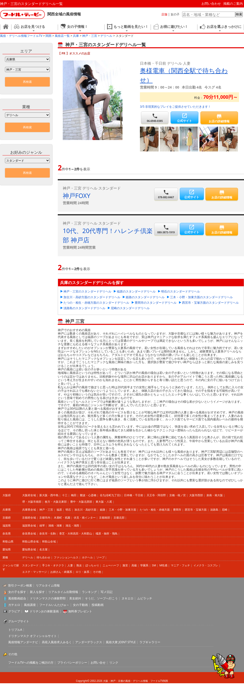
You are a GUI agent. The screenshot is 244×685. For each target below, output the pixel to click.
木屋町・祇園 (62, 517)
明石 (68, 509)
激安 (125, 565)
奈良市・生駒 (47, 533)
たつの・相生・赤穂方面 (155, 509)
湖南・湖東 (55, 525)
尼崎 (224, 509)
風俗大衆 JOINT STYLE (121, 642)
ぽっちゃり (92, 565)
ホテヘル (87, 557)
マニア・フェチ (180, 565)
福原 (59, 509)
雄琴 (42, 525)
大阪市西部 (196, 495)
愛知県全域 (29, 549)
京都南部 (104, 517)
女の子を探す (17, 592)
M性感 (163, 565)
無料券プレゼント (80, 611)
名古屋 (43, 549)
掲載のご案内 (233, 3)
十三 (64, 495)
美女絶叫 (75, 598)
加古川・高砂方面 (85, 509)
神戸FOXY (76, 195)
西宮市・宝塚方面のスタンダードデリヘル (210, 302)
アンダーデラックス (88, 642)
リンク (113, 662)
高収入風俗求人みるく (57, 642)
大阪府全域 (29, 495)
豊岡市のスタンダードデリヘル (156, 302)
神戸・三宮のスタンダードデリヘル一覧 (31, 3)
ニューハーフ (111, 565)
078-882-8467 (166, 194)
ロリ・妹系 (82, 572)
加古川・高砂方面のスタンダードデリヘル (91, 297)
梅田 (73, 495)
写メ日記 (107, 592)
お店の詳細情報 (219, 118)
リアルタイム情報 (48, 585)
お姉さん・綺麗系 (61, 572)
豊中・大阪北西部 (81, 501)
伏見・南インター (85, 517)
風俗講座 (30, 605)
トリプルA (15, 630)
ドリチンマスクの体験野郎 (48, 598)
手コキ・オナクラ (53, 565)
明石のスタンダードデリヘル (180, 291)
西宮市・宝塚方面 (196, 509)
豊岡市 (177, 509)
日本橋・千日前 (133, 495)
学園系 (144, 565)
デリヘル (27, 557)
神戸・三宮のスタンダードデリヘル (87, 291)
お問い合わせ (211, 3)
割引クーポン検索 (20, 585)
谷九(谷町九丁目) (110, 495)
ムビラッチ (144, 598)
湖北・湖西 (72, 525)
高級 (134, 565)
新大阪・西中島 (49, 495)
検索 (239, 14)
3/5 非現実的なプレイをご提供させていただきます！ (175, 106)
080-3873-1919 (166, 229)
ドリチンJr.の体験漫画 (44, 611)
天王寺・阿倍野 (156, 495)
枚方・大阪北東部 (56, 501)
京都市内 (44, 517)
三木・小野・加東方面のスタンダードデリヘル (201, 297)
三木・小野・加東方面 (122, 509)
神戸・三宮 (46, 509)
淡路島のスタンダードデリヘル (84, 308)
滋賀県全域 (29, 525)
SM (154, 565)
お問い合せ (98, 662)
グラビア (14, 611)
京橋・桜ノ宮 (177, 495)
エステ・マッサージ (34, 572)
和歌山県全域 (30, 541)
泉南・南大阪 (214, 495)
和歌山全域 (49, 541)
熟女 (79, 565)
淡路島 (214, 509)
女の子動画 (80, 605)
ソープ (100, 557)
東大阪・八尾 (104, 501)
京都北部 (119, 517)
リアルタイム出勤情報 (63, 592)
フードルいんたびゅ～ (54, 605)
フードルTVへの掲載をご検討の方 (31, 662)
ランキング (89, 592)
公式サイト (184, 118)
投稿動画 (98, 605)
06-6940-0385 (154, 118)
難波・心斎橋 (88, 495)
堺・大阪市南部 (31, 501)
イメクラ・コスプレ (205, 565)
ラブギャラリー (149, 642)
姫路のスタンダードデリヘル (145, 297)
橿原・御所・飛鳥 (107, 533)
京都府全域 (29, 517)
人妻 (70, 565)
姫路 (102, 509)
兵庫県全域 (29, 509)
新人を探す (37, 592)
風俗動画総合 (17, 598)
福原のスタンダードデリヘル (136, 291)
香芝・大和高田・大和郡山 (75, 533)
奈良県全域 (29, 533)
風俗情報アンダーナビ (23, 642)
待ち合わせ (43, 557)
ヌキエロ (127, 598)
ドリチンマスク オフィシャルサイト (32, 636)
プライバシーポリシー (72, 662)
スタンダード (30, 565)
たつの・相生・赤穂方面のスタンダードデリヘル (96, 302)
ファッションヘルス (66, 557)
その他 (97, 572)
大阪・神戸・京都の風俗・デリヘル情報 (125, 681)
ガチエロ (14, 605)
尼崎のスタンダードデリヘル (130, 308)
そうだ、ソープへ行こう (101, 598)
